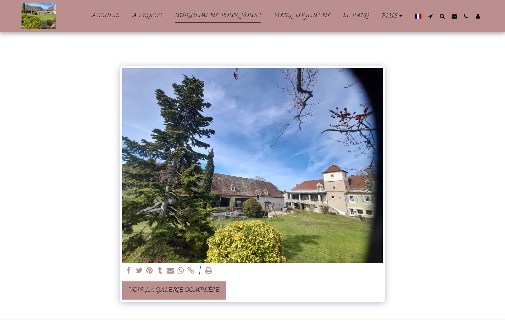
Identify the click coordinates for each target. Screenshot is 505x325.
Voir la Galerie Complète (174, 290)
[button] (430, 16)
